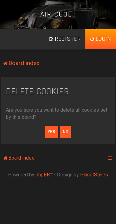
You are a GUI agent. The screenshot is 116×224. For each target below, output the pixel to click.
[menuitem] (100, 39)
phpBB (43, 175)
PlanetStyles (94, 175)
